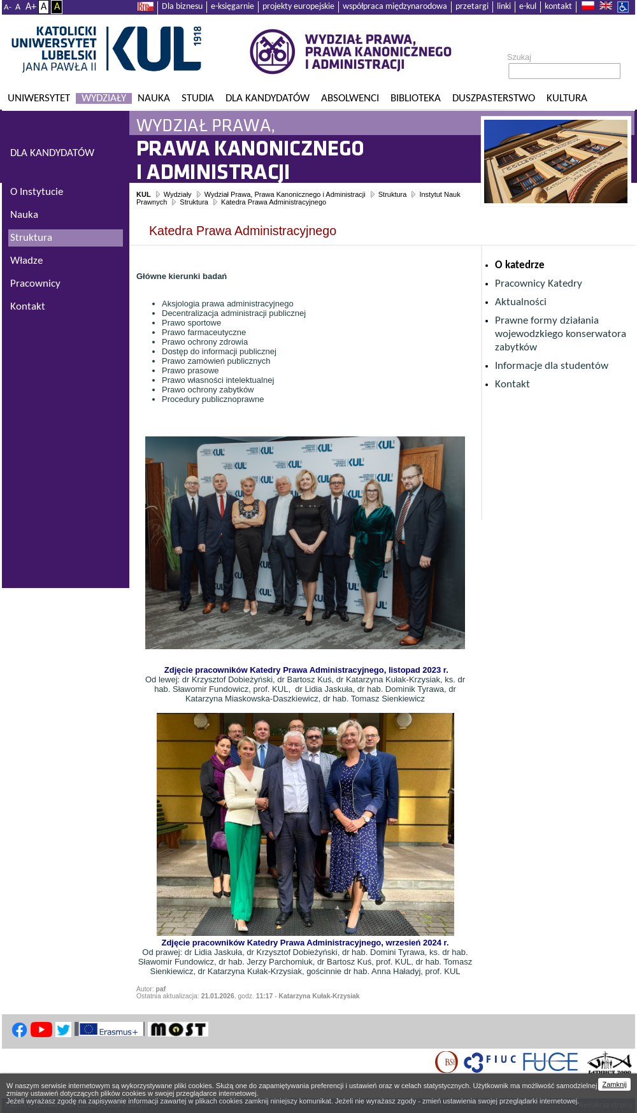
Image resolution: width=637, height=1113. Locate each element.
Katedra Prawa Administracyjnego (273, 202)
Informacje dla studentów (551, 366)
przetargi (472, 6)
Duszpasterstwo (493, 98)
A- (7, 7)
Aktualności (521, 302)
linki (504, 6)
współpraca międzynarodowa (395, 6)
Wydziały (104, 98)
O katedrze (520, 265)
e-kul (527, 6)
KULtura (567, 98)
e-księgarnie (232, 6)
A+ (30, 7)
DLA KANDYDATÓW (52, 153)
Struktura (392, 194)
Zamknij (614, 1084)
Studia (198, 98)
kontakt (558, 6)
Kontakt (512, 384)
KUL (143, 194)
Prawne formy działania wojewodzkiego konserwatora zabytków (560, 334)
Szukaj (519, 57)
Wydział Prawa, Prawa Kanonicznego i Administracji (285, 194)
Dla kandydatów (267, 98)
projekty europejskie (298, 6)
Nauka (154, 98)
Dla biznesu (182, 6)
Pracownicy (35, 283)
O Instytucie (36, 192)
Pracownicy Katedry (538, 283)
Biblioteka (415, 98)
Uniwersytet (39, 98)
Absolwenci (350, 98)
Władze (26, 260)
